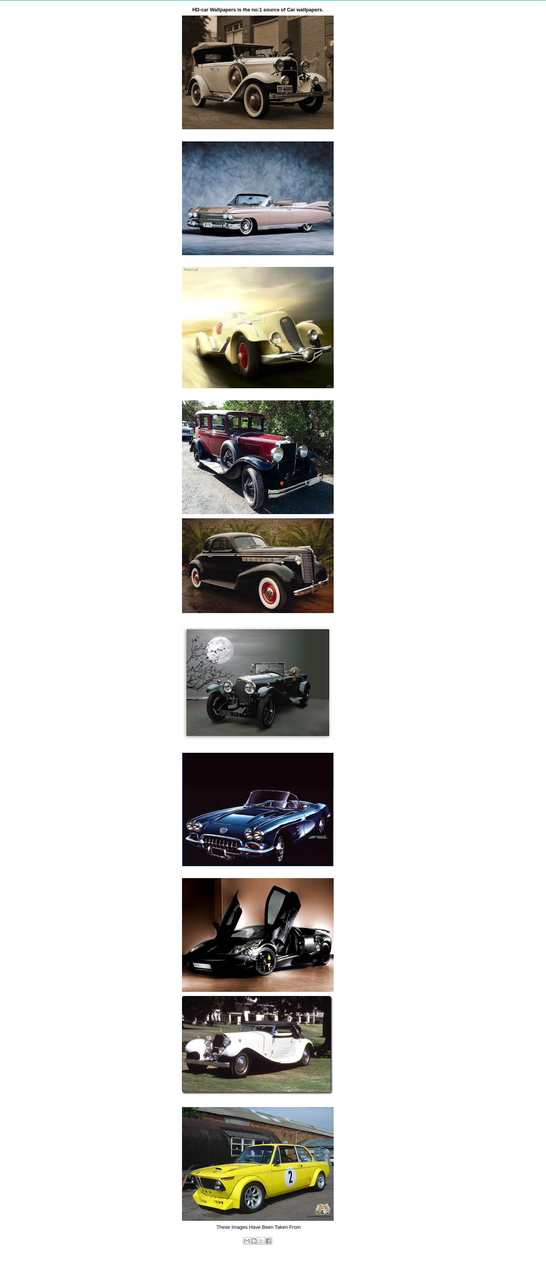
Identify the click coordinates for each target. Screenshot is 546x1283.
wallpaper (273, 1249)
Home (259, 1266)
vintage (255, 1249)
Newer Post (175, 1266)
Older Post (341, 1266)
